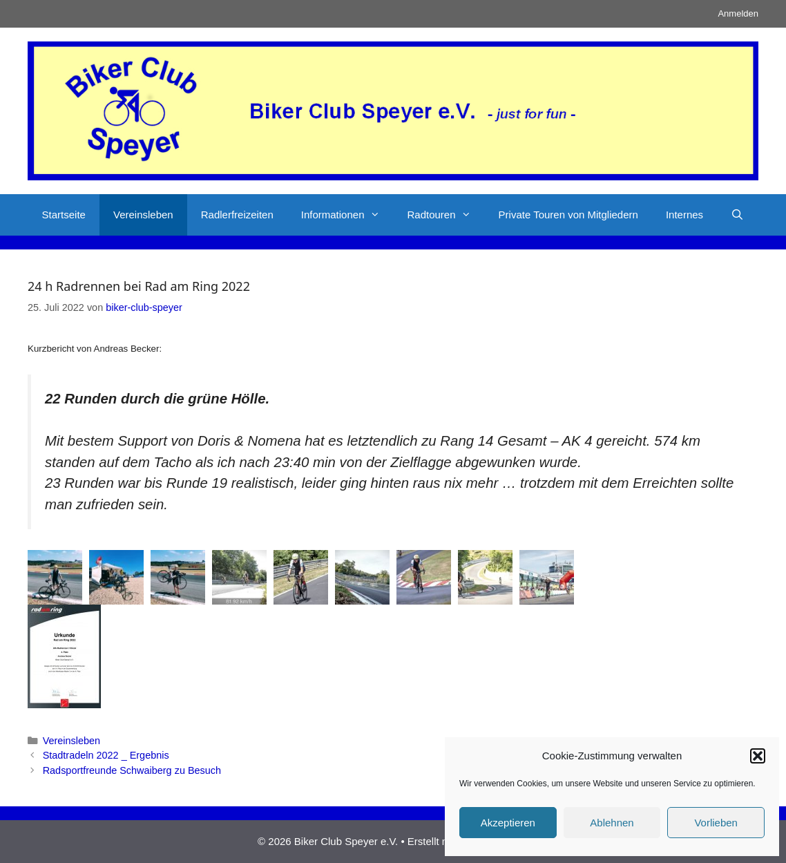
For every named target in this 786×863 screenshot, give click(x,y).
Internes (684, 214)
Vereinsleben (143, 214)
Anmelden (738, 13)
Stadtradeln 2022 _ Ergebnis (106, 755)
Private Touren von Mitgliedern (568, 214)
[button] (758, 756)
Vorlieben (716, 822)
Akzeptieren (508, 822)
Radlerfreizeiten (237, 214)
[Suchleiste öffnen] (737, 215)
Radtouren (446, 215)
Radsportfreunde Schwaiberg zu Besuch (132, 770)
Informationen (347, 215)
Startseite (64, 214)
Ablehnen (611, 822)
